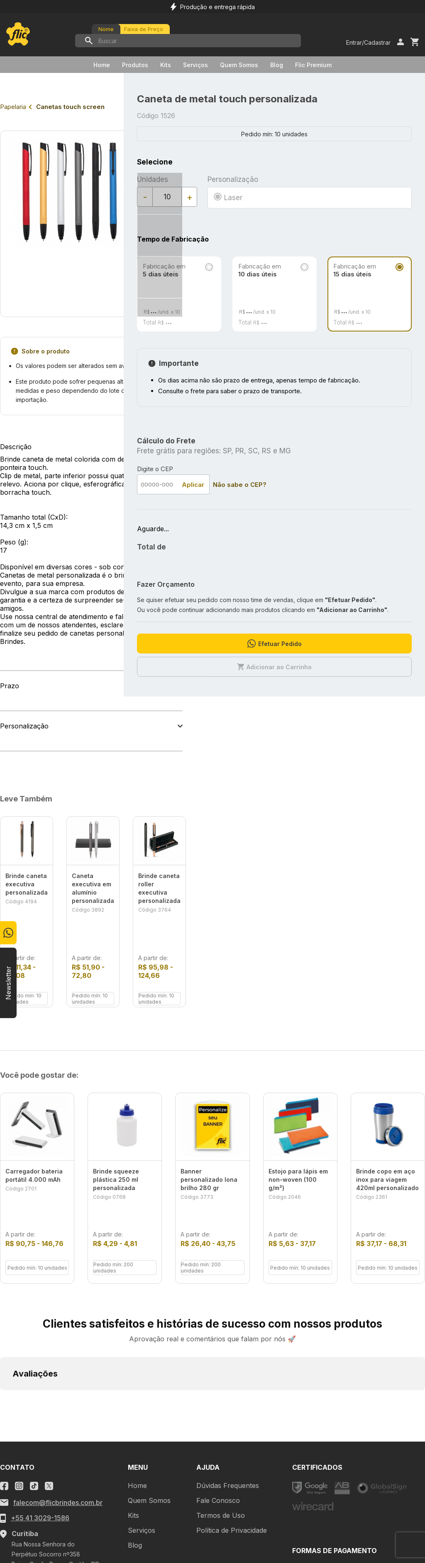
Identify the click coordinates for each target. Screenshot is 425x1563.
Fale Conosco (218, 1386)
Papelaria (13, 107)
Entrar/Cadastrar (368, 42)
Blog (276, 64)
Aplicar (193, 485)
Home (101, 64)
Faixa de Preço (143, 29)
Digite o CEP (155, 469)
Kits (165, 64)
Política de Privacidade (231, 1415)
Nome (106, 29)
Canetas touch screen (70, 107)
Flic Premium (313, 64)
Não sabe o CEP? (239, 485)
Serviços (195, 64)
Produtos (135, 64)
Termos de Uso (220, 1400)
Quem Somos (239, 64)
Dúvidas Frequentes (227, 1371)
